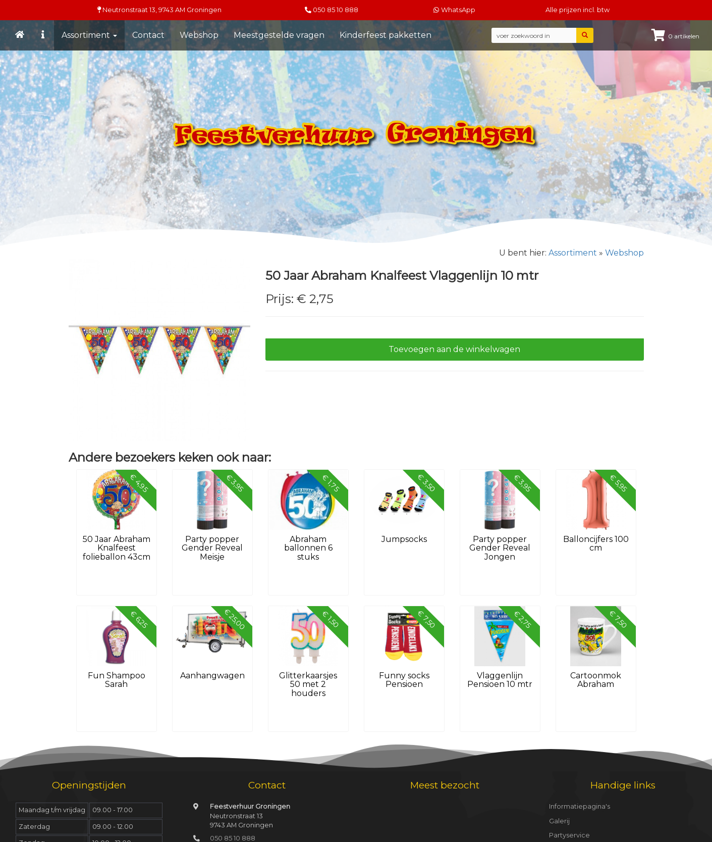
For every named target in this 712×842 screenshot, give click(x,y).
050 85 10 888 (335, 10)
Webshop (199, 35)
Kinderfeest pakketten (385, 35)
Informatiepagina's (579, 806)
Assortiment (89, 35)
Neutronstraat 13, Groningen (159, 10)
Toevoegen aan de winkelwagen (454, 349)
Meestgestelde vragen (279, 35)
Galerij (559, 821)
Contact (148, 35)
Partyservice (569, 835)
